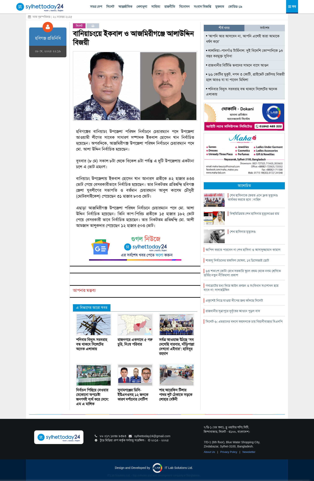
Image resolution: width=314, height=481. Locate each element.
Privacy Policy (229, 451)
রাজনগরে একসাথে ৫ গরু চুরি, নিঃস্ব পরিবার (135, 342)
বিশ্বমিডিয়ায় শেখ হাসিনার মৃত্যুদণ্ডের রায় (254, 213)
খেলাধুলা (141, 6)
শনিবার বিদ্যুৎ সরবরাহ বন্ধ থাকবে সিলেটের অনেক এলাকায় (91, 344)
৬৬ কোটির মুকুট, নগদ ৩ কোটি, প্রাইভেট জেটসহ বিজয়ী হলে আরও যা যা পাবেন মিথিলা (245, 77)
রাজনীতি (169, 6)
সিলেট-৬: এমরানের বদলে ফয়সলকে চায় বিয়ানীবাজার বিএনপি (244, 321)
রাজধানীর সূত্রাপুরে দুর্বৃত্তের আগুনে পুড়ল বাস (233, 311)
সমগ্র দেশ (96, 6)
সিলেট (110, 6)
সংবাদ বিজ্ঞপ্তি (202, 6)
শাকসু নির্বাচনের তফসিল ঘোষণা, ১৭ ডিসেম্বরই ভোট (237, 260)
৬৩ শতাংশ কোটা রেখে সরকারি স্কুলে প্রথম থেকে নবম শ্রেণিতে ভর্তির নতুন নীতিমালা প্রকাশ (242, 273)
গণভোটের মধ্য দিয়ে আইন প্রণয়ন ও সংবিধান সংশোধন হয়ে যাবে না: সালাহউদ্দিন (241, 287)
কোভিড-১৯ (235, 6)
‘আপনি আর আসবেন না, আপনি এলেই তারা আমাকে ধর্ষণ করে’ (242, 39)
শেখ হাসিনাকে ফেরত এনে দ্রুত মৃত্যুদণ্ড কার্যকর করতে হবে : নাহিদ (253, 197)
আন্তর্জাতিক (125, 6)
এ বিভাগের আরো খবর (91, 307)
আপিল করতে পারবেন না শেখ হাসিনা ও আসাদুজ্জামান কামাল (243, 250)
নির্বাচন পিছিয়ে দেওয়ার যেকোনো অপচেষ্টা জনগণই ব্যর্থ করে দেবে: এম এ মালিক (92, 397)
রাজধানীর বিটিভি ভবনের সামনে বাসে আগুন (237, 65)
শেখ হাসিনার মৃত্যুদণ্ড (243, 231)
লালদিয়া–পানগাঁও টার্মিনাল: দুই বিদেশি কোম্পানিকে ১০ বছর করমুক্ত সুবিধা (244, 53)
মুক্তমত (219, 6)
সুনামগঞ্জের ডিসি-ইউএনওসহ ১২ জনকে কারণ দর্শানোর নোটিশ (133, 395)
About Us (210, 451)
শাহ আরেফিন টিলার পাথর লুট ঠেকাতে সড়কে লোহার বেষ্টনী (175, 395)
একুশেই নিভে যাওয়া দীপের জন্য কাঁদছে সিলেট (234, 300)
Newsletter (249, 451)
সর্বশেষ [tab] (264, 28)
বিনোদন (184, 6)
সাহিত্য (155, 6)
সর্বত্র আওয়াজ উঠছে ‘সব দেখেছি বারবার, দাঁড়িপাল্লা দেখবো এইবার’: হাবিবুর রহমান (176, 346)
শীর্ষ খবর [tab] (224, 28)
